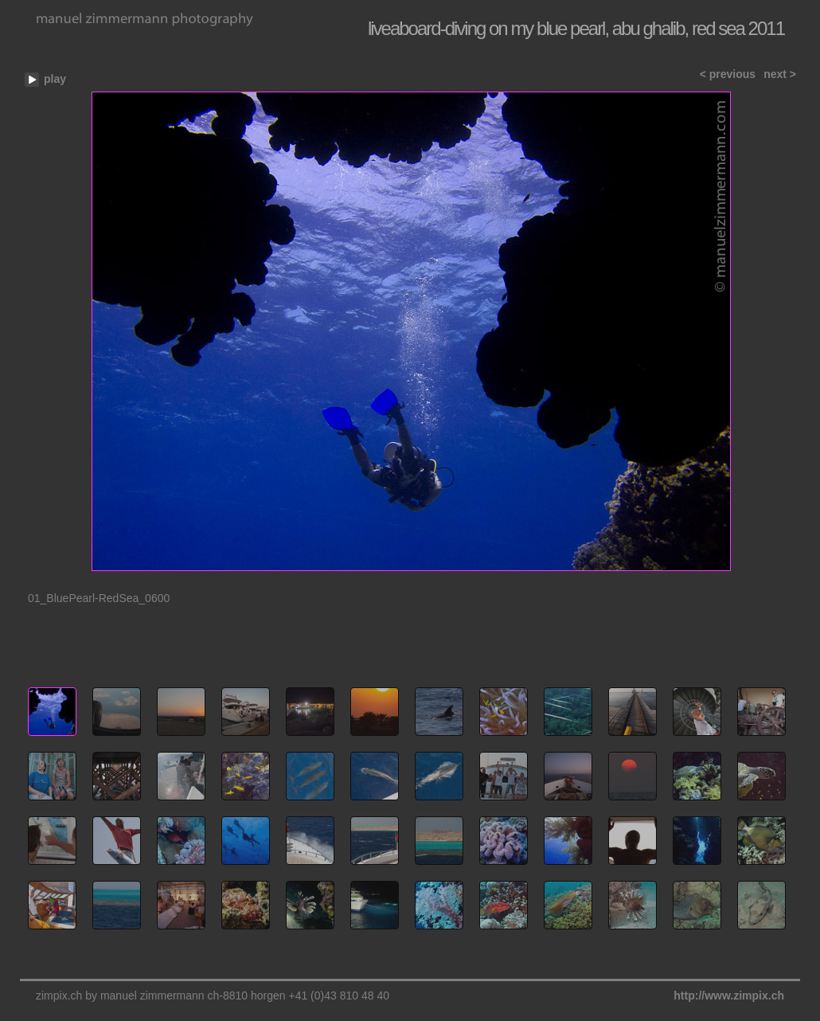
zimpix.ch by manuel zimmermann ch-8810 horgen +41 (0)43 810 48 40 (212, 995)
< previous (728, 74)
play (55, 78)
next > (779, 74)
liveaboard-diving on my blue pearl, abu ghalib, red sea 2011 (576, 28)
